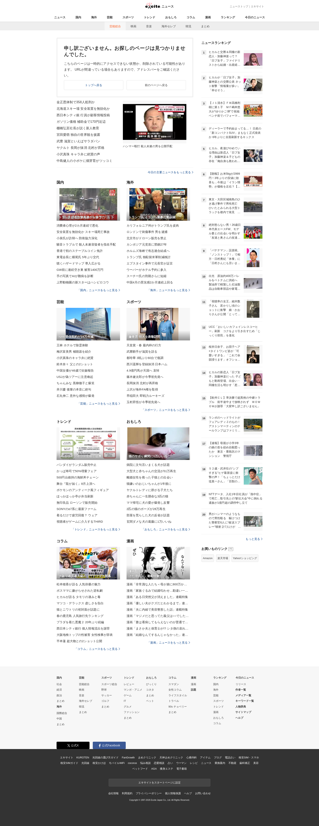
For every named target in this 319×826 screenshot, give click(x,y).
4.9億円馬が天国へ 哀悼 (143, 370)
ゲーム (128, 695)
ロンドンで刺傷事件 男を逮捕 (147, 232)
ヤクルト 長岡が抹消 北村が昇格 (80, 147)
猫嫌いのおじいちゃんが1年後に (149, 483)
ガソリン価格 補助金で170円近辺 (81, 121)
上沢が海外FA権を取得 (142, 389)
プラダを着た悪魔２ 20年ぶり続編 (80, 622)
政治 (59, 695)
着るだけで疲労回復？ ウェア (77, 515)
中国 (59, 718)
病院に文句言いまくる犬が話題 (148, 464)
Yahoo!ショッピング (245, 558)
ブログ (218, 757)
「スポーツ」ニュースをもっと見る (166, 409)
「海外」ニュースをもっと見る (168, 290)
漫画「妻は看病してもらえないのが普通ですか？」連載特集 (158, 622)
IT (125, 700)
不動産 (232, 763)
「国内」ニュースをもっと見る (98, 290)
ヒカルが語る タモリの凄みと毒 (79, 597)
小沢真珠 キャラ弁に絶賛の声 (78, 154)
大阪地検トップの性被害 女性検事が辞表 (85, 634)
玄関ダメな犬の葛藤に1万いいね (149, 521)
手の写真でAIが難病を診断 (75, 276)
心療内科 (191, 757)
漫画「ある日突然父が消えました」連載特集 (157, 597)
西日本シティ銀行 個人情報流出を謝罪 (83, 628)
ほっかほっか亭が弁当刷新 (75, 496)
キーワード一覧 (244, 700)
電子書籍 (181, 768)
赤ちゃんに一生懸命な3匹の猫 (147, 496)
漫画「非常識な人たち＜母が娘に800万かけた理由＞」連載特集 (158, 584)
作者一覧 (240, 689)
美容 (256, 763)
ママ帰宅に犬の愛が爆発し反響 (148, 502)
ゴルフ (105, 700)
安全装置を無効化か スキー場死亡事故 (83, 232)
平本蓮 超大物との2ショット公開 (79, 641)
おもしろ (171, 17)
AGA (154, 768)
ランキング (228, 17)
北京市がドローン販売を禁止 (147, 238)
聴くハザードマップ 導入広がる (79, 263)
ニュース (60, 17)
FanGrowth (128, 757)
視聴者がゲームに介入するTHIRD (80, 521)
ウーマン (181, 763)
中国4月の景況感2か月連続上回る (150, 282)
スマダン (173, 684)
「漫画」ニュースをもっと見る (168, 642)
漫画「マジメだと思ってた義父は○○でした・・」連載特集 (158, 616)
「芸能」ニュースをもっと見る (98, 403)
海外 (94, 17)
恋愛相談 (159, 763)
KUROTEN (82, 757)
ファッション (132, 712)
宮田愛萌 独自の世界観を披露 (78, 134)
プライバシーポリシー (149, 793)
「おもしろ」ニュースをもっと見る (166, 529)
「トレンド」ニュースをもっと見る (96, 529)
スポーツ (128, 17)
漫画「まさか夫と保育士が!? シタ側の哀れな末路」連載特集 (158, 628)
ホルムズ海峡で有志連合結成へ (148, 250)
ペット (150, 700)
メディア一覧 (243, 695)
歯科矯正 (244, 763)
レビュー (129, 684)
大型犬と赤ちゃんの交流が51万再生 (151, 471)
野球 (104, 689)
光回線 (85, 763)
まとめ (205, 26)
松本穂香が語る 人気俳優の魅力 (79, 584)
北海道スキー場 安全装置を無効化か (83, 108)
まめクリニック (147, 757)
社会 (59, 684)
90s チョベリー (177, 706)
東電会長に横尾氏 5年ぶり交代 (78, 257)
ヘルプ (239, 717)
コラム (191, 17)
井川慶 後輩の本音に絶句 (74, 389)
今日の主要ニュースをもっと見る (170, 172)
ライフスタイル (177, 695)
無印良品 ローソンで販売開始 (77, 502)
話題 (193, 689)
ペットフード (140, 768)
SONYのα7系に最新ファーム (76, 509)
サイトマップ (243, 712)
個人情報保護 (173, 793)
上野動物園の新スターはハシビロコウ (83, 282)
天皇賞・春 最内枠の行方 (144, 345)
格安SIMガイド (69, 763)
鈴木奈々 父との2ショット (75, 364)
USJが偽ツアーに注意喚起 (75, 376)
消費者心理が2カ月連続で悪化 (77, 225)
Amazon (208, 558)
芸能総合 (115, 26)
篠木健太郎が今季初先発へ (145, 376)
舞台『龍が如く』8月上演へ (76, 483)
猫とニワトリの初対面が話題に (78, 609)
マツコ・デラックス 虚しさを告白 (80, 603)
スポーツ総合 (109, 684)
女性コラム (175, 689)
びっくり (151, 684)
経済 (59, 689)
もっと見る (254, 539)
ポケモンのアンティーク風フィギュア (83, 490)
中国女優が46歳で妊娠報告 (75, 370)
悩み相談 (145, 763)
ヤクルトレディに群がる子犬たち (150, 490)
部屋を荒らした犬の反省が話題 (148, 515)
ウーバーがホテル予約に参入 (147, 269)
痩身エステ (166, 768)
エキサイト (257, 6)
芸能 (110, 17)
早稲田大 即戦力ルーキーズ (145, 395)
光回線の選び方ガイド (105, 757)
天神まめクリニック (171, 757)
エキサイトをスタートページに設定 (159, 782)
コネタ (150, 689)
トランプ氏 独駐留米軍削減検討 (148, 257)
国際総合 (62, 713)
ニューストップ (239, 6)
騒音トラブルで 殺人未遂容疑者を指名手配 (86, 244)
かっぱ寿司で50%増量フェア (77, 471)
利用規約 (127, 793)
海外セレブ (169, 26)
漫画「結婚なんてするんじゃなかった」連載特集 (158, 634)
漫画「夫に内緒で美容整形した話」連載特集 (157, 609)
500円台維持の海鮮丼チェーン (78, 477)
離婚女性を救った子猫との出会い (150, 477)
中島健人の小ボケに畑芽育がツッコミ (84, 160)
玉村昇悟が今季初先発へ (143, 402)
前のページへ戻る (156, 85)
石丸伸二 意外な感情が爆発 (75, 395)
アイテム (205, 757)
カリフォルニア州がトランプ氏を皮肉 (153, 225)
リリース (241, 684)
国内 (78, 17)
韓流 (188, 26)
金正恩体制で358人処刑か (76, 102)
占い (170, 763)
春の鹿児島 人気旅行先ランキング (80, 616)
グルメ (128, 706)
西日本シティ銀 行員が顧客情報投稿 (83, 115)
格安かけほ (99, 763)
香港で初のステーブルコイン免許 (80, 250)
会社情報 (113, 793)
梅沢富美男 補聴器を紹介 (74, 351)
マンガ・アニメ (133, 689)
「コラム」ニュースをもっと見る (97, 648)
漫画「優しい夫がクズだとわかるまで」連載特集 (158, 603)
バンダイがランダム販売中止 (77, 464)
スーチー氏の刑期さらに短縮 (147, 276)
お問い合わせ (203, 793)
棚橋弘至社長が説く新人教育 (78, 128)
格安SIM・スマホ (249, 757)
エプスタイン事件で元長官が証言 (150, 263)
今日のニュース (255, 17)
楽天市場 (222, 558)
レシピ (194, 763)
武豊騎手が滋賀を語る (142, 351)
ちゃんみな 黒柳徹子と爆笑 (75, 383)
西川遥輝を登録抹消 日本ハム (147, 364)
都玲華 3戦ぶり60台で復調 (145, 358)
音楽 (149, 26)
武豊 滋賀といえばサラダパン (78, 141)
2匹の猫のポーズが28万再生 (146, 509)
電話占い (230, 757)
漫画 (208, 17)
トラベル (173, 700)
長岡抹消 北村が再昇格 (142, 383)
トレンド (149, 17)
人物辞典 (240, 706)
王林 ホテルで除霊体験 (72, 345)
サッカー (106, 695)
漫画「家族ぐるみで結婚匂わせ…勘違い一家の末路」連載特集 (158, 590)
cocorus (132, 763)
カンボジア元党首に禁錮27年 (147, 244)
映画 (133, 26)
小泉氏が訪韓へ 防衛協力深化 (77, 238)
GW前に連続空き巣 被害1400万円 (80, 269)
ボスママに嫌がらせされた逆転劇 (80, 590)
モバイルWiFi (117, 763)
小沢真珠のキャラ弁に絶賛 (75, 358)
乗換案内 (220, 763)
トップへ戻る (93, 85)
